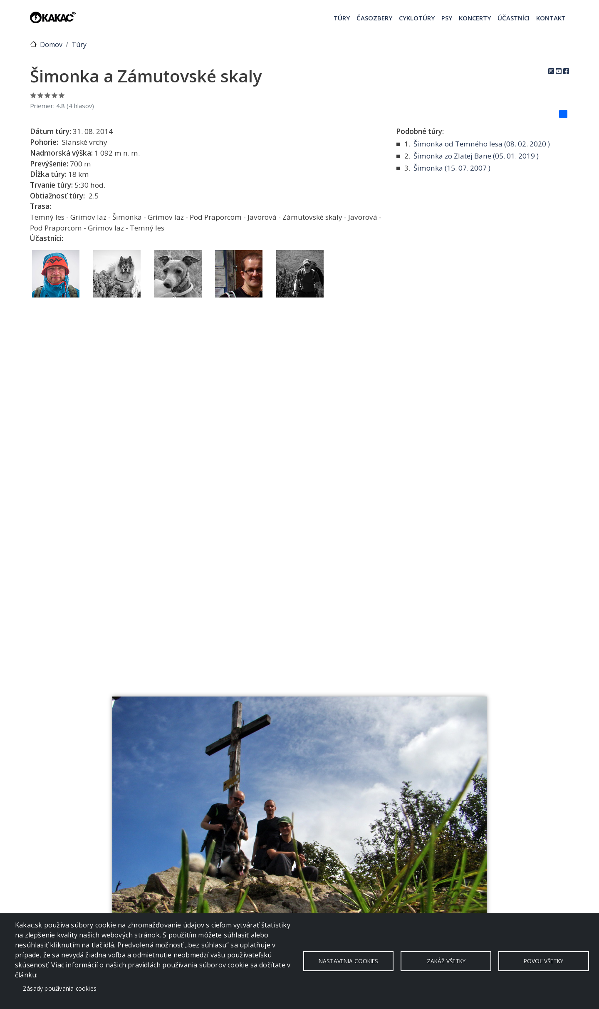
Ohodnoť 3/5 (47, 95)
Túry (342, 18)
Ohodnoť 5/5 (61, 95)
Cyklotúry (417, 18)
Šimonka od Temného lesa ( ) (481, 144)
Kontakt (551, 18)
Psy (446, 18)
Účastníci (514, 18)
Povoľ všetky (543, 961)
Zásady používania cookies (60, 988)
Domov (51, 44)
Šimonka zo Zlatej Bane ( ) (476, 156)
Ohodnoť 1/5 (33, 95)
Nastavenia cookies (348, 961)
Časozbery (374, 18)
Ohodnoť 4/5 (54, 95)
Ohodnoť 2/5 (40, 95)
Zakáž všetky (446, 961)
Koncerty (475, 18)
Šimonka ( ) (451, 168)
